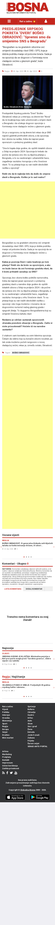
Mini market (7, 738)
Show (30, 723)
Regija (5, 726)
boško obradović (20, 353)
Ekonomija (7, 721)
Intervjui (6, 715)
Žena (30, 729)
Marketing (7, 754)
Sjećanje (32, 706)
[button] (50, 78)
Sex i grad (32, 726)
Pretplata (6, 757)
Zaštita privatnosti (10, 768)
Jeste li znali (33, 735)
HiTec (30, 718)
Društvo (5, 735)
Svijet (4, 732)
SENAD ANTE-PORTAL (37, 746)
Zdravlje (31, 712)
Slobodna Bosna (27, 790)
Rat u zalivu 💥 (28, 21)
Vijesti (5, 709)
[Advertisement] (27, 210)
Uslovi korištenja (10, 766)
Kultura (31, 709)
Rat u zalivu (7, 706)
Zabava (31, 738)
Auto (30, 721)
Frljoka (31, 741)
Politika (5, 712)
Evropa (5, 729)
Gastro (31, 715)
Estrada (31, 732)
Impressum (7, 763)
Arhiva (5, 751)
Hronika (6, 718)
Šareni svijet (33, 743)
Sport (4, 723)
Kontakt (5, 760)
